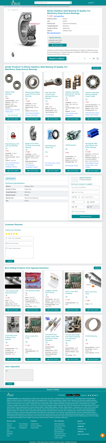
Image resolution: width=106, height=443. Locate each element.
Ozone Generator (43, 417)
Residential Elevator (91, 399)
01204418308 (81, 423)
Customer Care (11, 427)
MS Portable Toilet (76, 401)
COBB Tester (19, 408)
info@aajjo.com (82, 428)
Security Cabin (44, 401)
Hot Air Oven (34, 405)
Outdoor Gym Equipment (67, 415)
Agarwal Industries (55, 37)
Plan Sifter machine (52, 410)
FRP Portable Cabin (16, 403)
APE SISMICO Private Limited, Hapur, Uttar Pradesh (91, 164)
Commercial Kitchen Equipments (38, 410)
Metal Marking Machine (89, 408)
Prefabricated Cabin (35, 403)
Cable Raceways (71, 410)
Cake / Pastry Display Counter (64, 408)
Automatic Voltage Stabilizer (65, 406)
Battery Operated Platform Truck (18, 417)
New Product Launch (60, 433)
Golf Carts (91, 415)
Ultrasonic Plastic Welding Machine (86, 410)
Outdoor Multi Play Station (47, 398)
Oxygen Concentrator (32, 417)
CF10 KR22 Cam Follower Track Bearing (11, 337)
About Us (9, 423)
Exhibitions (10, 433)
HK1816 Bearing (91, 335)
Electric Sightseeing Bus (81, 415)
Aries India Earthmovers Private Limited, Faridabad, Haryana (12, 164)
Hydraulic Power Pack (64, 405)
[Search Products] (35, 2)
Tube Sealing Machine (80, 398)
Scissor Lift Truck (21, 401)
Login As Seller (58, 437)
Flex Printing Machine (86, 405)
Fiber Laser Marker (77, 408)
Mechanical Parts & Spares (14, 6)
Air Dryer (79, 412)
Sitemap (9, 425)
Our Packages (58, 427)
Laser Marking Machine (25, 398)
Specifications (10, 178)
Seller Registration (59, 423)
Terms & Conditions (36, 425)
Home (5, 6)
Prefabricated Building (58, 403)
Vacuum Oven (26, 405)
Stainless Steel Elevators (32, 401)
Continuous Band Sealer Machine (28, 412)
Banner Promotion (59, 429)
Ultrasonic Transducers (13, 412)
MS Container (25, 403)
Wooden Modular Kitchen (89, 412)
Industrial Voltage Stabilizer (37, 406)
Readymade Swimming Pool (53, 415)
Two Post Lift (37, 413)
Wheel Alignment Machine (48, 413)
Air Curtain (26, 410)
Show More (96, 67)
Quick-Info (9, 431)
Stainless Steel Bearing (26, 6)
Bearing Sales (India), (71, 165)
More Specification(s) (54, 32)
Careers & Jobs (23, 425)
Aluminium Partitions (17, 399)
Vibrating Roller (69, 398)
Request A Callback (53, 389)
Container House (17, 405)
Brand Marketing (58, 431)
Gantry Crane (87, 406)
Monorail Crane (11, 408)
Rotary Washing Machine (22, 406)
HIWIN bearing (70, 144)
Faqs (8, 435)
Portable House (53, 401)
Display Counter (66, 399)
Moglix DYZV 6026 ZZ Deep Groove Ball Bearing (32, 145)
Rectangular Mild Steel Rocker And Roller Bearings (91, 145)
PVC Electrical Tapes (32, 290)
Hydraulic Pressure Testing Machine (46, 408)
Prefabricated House (85, 403)
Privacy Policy (34, 427)
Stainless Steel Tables (29, 399)
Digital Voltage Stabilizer (51, 406)
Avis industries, (49, 114)
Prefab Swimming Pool (91, 413)
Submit (10, 260)
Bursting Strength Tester (29, 408)
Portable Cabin (35, 398)
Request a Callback (56, 58)
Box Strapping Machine (41, 399)
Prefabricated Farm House (64, 401)
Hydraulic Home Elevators (78, 399)
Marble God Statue (12, 410)
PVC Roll (20, 410)
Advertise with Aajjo (59, 425)
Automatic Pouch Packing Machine (47, 412)
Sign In (91, 2)
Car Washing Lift (29, 413)
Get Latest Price (59, 15)
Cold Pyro (51, 417)
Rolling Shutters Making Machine (15, 413)
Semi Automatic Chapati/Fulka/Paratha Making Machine (70, 413)
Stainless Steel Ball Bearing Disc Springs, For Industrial (72, 93)
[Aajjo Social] (88, 394)
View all (97, 267)
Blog (8, 429)
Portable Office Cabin (46, 403)
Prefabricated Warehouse (72, 403)
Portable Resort (86, 401)
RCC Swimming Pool (39, 415)
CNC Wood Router (75, 405)
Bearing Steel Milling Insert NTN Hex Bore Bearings (32, 93)
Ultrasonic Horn (62, 410)
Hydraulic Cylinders (52, 405)
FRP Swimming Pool (12, 415)
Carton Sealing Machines (54, 399)
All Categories (23, 427)
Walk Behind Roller (60, 398)
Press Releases (23, 423)
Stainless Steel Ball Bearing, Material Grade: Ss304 (92, 94)
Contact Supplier (58, 44)
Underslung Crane (78, 406)
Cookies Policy (35, 423)
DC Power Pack (42, 405)
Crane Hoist (95, 406)
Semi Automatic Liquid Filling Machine (66, 412)
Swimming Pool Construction (25, 415)
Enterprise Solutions (59, 435)
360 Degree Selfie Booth (61, 417)
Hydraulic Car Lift (11, 401)
